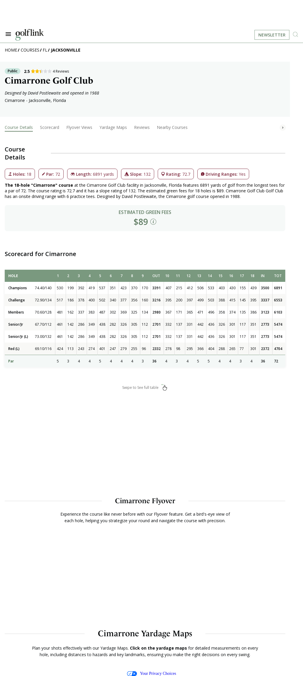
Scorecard (49, 127)
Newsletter (272, 35)
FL (45, 50)
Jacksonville (65, 50)
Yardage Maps (113, 127)
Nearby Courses (172, 127)
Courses (30, 50)
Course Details (19, 127)
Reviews (142, 127)
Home (11, 50)
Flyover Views (79, 127)
